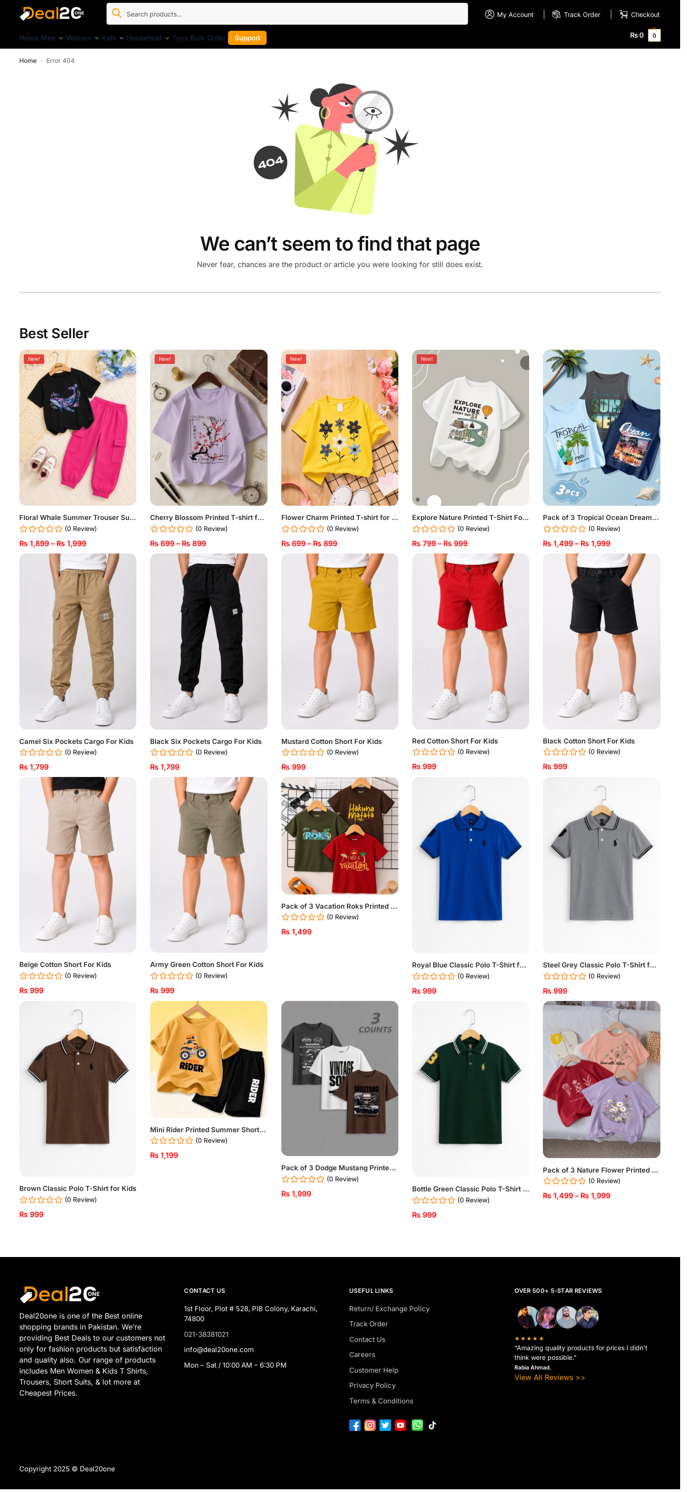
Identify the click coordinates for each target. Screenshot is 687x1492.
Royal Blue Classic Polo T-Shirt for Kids (470, 960)
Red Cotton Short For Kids (455, 736)
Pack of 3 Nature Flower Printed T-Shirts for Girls (601, 1164)
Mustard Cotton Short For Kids (331, 736)
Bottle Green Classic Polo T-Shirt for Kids (470, 1183)
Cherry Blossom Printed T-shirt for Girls (208, 512)
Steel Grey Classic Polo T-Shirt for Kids (601, 960)
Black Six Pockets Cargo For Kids (206, 736)
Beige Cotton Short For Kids (65, 959)
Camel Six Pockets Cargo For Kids (76, 736)
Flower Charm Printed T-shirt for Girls (339, 512)
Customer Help (373, 1365)
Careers (362, 1349)
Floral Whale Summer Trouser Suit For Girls (77, 512)
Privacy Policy (372, 1380)
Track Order (368, 1318)
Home (28, 55)
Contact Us (367, 1334)
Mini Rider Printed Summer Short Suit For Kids (208, 1124)
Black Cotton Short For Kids (589, 736)
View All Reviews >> (550, 1372)
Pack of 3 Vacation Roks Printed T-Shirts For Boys (339, 900)
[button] (645, 35)
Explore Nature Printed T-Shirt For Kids (470, 512)
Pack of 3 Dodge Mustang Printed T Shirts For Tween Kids (339, 1162)
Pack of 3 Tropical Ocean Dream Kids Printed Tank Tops (601, 512)
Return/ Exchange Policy (389, 1303)
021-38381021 (206, 1329)
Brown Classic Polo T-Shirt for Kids (77, 1183)
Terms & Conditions (381, 1395)
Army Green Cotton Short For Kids (206, 959)
